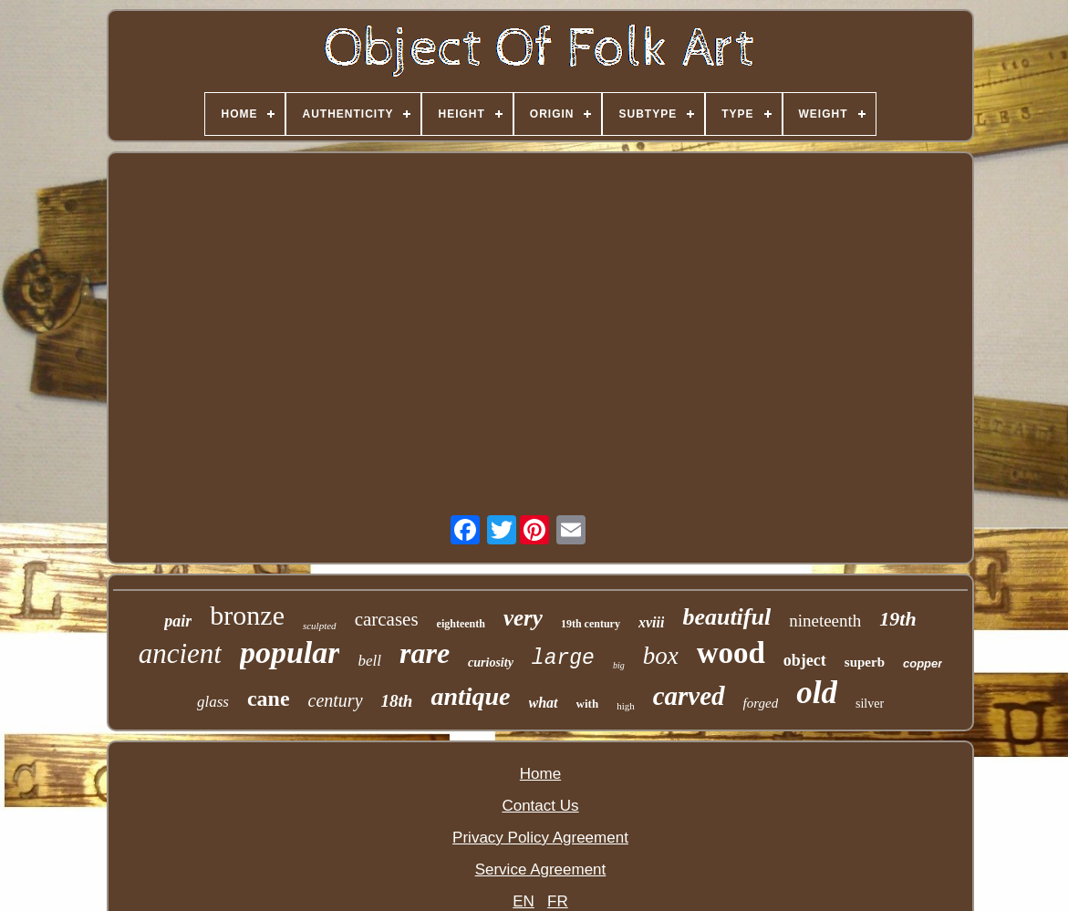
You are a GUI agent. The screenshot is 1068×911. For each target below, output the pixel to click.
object (804, 660)
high (626, 705)
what (543, 702)
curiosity (490, 662)
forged (761, 703)
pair (178, 621)
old (816, 692)
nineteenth (825, 620)
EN (523, 901)
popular (290, 652)
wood (731, 653)
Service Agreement (541, 869)
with (587, 703)
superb (865, 662)
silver (869, 703)
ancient (180, 653)
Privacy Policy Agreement (540, 837)
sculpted (320, 625)
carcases (387, 619)
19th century (590, 623)
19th (897, 618)
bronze (247, 615)
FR (557, 901)
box (661, 655)
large (563, 658)
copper (922, 663)
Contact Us (540, 805)
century (335, 700)
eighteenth (461, 623)
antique (470, 696)
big (619, 665)
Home (540, 773)
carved (689, 695)
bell (369, 660)
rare (424, 653)
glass (213, 701)
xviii (651, 622)
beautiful (726, 617)
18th (397, 700)
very (523, 618)
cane (268, 698)
